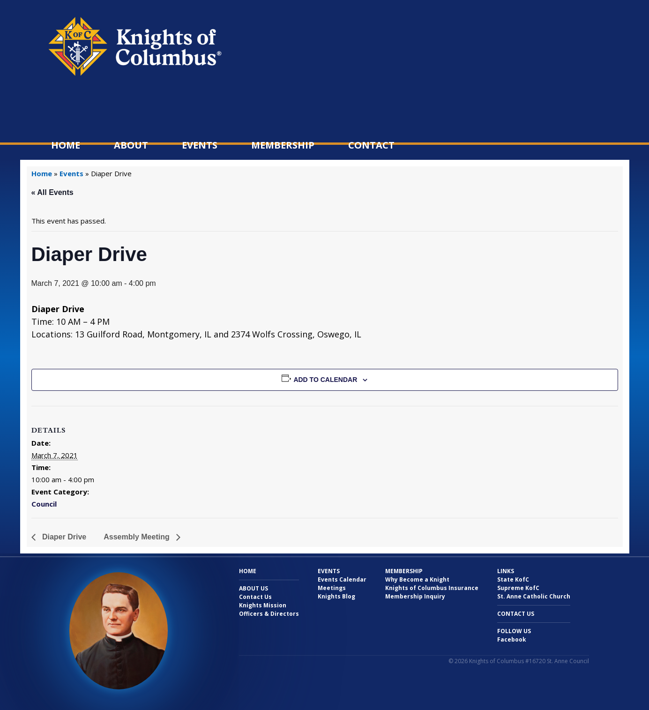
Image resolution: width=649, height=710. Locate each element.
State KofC (513, 579)
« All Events (52, 192)
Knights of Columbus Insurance (431, 588)
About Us (253, 588)
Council (44, 503)
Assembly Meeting (138, 537)
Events (199, 145)
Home (65, 145)
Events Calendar (342, 579)
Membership (282, 145)
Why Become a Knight (417, 579)
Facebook (511, 639)
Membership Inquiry (415, 596)
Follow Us (514, 631)
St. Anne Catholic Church (533, 596)
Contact (371, 145)
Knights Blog (336, 596)
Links (505, 571)
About (131, 145)
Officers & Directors (269, 614)
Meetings (332, 588)
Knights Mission (262, 605)
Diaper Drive (63, 537)
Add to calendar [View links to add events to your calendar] (325, 379)
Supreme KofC (518, 588)
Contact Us (255, 597)
